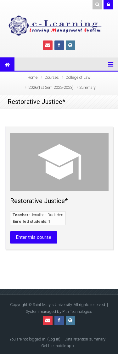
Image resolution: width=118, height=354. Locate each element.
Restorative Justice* (39, 201)
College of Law (78, 77)
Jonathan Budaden (47, 214)
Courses (51, 77)
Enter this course (33, 237)
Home (32, 77)
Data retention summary (85, 339)
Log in (53, 339)
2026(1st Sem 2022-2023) (51, 87)
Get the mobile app (57, 345)
